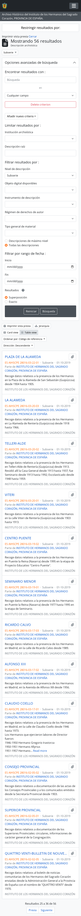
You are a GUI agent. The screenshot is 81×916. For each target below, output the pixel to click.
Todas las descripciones (24, 245)
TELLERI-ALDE (15, 443)
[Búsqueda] (40, 80)
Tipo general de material (20, 226)
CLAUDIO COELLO (19, 703)
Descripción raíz (15, 146)
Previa (33, 910)
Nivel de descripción (17, 169)
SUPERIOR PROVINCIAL (23, 810)
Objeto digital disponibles (21, 183)
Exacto (13, 302)
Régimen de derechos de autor (24, 212)
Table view (29, 332)
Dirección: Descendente (17, 345)
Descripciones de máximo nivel (28, 241)
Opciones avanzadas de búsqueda (31, 62)
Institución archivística (19, 132)
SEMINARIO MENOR (20, 581)
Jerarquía (42, 326)
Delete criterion (40, 104)
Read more (40, 751)
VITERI (10, 495)
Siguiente (46, 910)
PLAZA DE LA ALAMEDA (23, 357)
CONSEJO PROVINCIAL (22, 767)
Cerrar (33, 36)
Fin (7, 275)
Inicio (8, 260)
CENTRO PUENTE (18, 538)
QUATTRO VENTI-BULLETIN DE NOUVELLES (36, 853)
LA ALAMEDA (15, 400)
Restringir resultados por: (40, 27)
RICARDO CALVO (18, 625)
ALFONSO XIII (15, 664)
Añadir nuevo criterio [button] (20, 116)
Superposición (18, 297)
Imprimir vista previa (17, 326)
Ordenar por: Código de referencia (23, 339)
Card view (11, 332)
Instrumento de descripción (22, 198)
